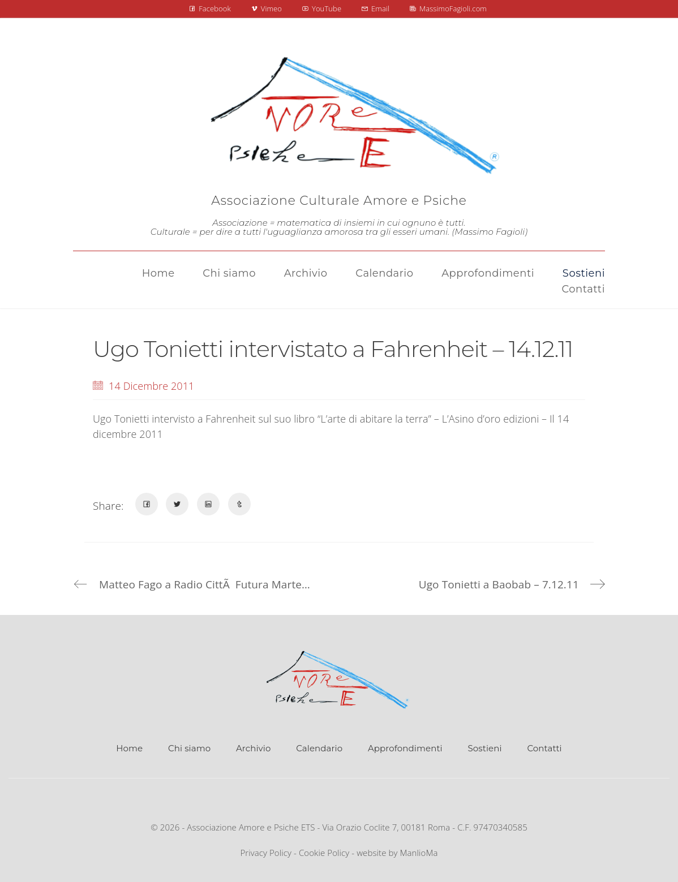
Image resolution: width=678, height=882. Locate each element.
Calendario (319, 748)
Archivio (253, 748)
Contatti (544, 748)
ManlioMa (419, 852)
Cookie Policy (324, 852)
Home (129, 748)
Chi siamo (189, 748)
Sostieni (485, 748)
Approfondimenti (405, 748)
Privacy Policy (265, 852)
